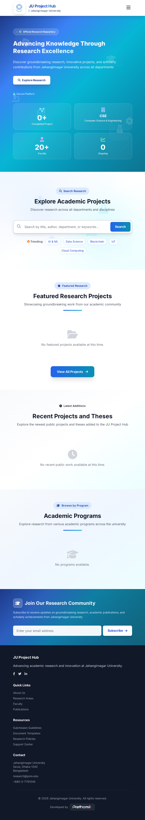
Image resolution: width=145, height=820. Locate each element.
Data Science (74, 241)
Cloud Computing (72, 250)
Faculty (18, 703)
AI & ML (53, 241)
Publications (21, 709)
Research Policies (24, 738)
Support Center (23, 744)
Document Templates (26, 733)
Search (120, 227)
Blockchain (97, 241)
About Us (19, 692)
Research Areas (23, 698)
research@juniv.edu (25, 776)
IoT (113, 241)
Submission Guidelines (27, 727)
